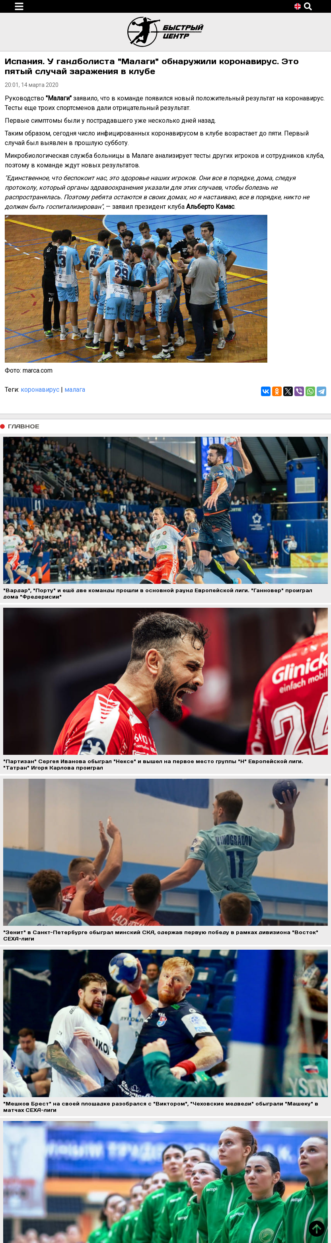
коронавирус (40, 389)
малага (74, 389)
